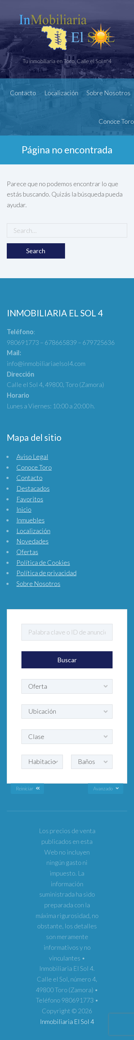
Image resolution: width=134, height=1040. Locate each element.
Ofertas (27, 552)
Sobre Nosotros (108, 93)
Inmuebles (30, 520)
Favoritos (29, 499)
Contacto (23, 93)
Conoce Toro (116, 121)
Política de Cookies (43, 562)
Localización (61, 93)
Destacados (33, 488)
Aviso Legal (32, 456)
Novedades (32, 541)
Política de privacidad (46, 573)
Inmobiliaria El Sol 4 (67, 1021)
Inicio (23, 509)
